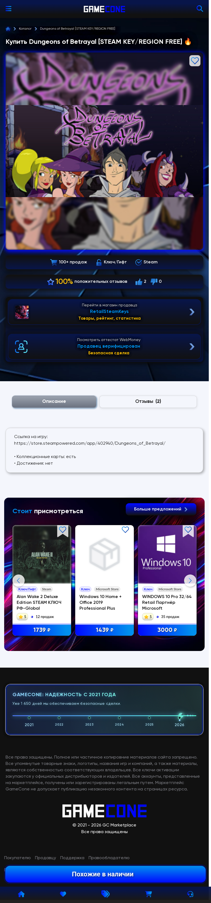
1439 (105, 630)
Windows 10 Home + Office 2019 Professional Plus (100, 603)
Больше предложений (161, 509)
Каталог (25, 28)
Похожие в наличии (103, 874)
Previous (18, 636)
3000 (167, 630)
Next (190, 636)
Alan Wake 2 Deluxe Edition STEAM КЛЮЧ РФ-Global (39, 603)
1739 (42, 630)
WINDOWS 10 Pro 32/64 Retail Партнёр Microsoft (167, 603)
